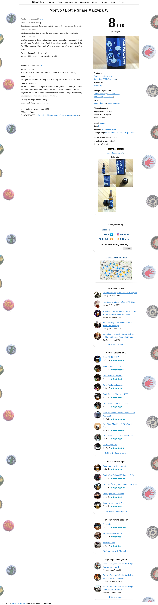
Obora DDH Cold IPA (111, 357)
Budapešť (110, 94)
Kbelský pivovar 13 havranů (113, 494)
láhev (42, 19)
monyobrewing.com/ (114, 153)
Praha (67, 115)
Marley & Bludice (18, 603)
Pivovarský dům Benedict (112, 533)
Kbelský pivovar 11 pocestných (114, 466)
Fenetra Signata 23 (110, 445)
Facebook (105, 230)
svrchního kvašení (109, 129)
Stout (110, 76)
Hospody (84, 2)
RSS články (104, 239)
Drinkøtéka (107, 524)
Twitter (106, 234)
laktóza (119, 133)
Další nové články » (115, 344)
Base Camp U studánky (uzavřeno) (51, 115)
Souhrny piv (71, 2)
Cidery (104, 2)
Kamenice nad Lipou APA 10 (113, 503)
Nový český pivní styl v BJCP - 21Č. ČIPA (119, 302)
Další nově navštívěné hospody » (115, 551)
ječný (100, 126)
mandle (133, 133)
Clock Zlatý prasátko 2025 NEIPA (115, 394)
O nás (121, 2)
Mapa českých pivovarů (116, 258)
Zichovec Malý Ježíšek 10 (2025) (115, 403)
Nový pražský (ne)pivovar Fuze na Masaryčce (120, 293)
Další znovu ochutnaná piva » (116, 511)
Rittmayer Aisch (109, 543)
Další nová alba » (115, 597)
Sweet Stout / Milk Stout (103, 79)
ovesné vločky (110, 133)
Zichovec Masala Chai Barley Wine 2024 (118, 435)
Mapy (94, 2)
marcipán (126, 133)
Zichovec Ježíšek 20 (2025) (113, 376)
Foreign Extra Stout (101, 76)
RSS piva (124, 239)
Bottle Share (98, 97)
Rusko (111, 97)
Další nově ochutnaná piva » (115, 453)
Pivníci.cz (38, 2)
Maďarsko (116, 94)
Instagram (124, 234)
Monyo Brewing (100, 94)
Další (112, 2)
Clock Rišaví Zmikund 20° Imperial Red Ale (119, 475)
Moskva (106, 97)
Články (51, 2)
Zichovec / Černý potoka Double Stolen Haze (120, 484)
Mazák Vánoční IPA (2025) (113, 366)
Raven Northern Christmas (113, 385)
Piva (60, 2)
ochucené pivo (99, 85)
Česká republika (74, 115)
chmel (102, 123)
